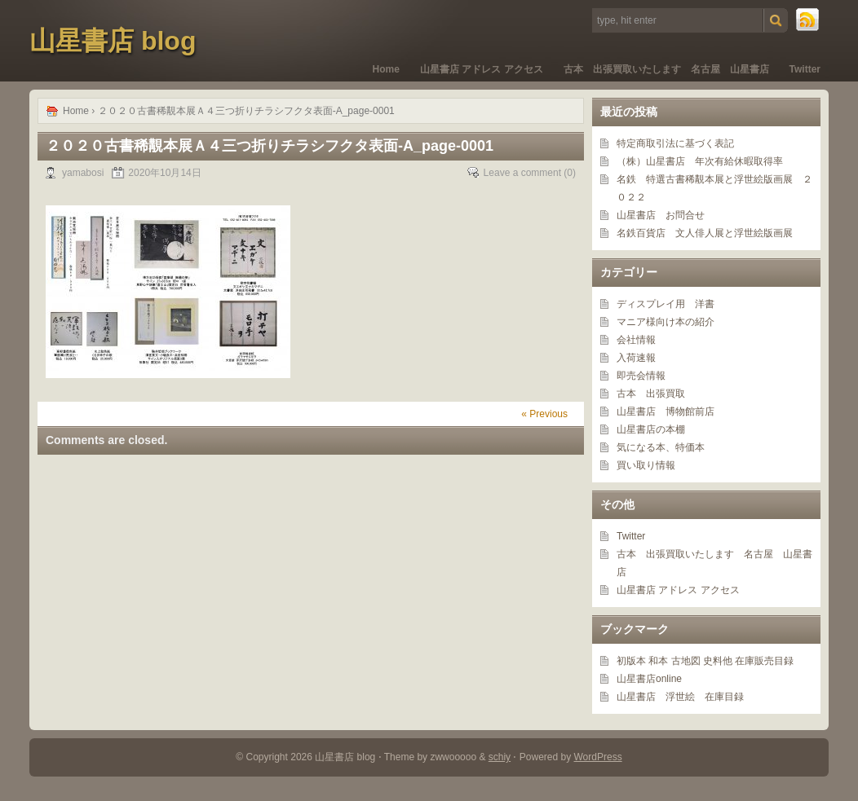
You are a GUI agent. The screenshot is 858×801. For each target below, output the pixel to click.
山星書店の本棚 (651, 429)
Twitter (804, 69)
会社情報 (636, 339)
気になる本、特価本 (661, 447)
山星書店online (649, 678)
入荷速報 (636, 357)
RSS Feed (808, 20)
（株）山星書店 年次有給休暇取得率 (700, 161)
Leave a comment (522, 172)
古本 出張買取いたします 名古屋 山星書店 (666, 69)
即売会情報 (641, 375)
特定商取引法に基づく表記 (675, 143)
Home (386, 69)
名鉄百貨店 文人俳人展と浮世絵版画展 (705, 233)
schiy (500, 757)
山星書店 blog (112, 40)
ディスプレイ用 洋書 (665, 304)
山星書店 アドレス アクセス (481, 69)
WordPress (598, 757)
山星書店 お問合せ (661, 215)
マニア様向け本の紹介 (665, 322)
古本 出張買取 (651, 393)
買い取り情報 (646, 465)
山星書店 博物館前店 (665, 411)
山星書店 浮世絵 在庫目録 (680, 696)
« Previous (544, 414)
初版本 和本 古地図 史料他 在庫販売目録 (705, 661)
